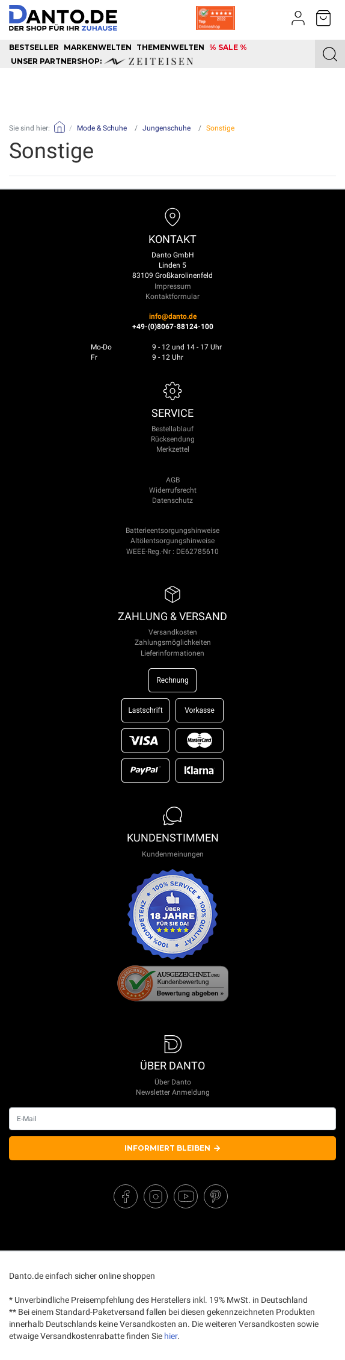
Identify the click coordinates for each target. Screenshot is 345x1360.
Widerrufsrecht (173, 490)
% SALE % (228, 47)
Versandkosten (172, 632)
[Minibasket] (323, 18)
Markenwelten (98, 47)
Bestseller (34, 47)
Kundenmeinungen (173, 854)
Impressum (172, 286)
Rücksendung (173, 439)
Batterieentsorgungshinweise (172, 530)
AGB (173, 480)
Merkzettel (172, 449)
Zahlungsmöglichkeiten (173, 642)
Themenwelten (170, 47)
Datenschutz (172, 500)
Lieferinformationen (172, 653)
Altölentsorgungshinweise (172, 541)
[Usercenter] (298, 18)
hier (170, 1336)
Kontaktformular (172, 296)
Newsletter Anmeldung (173, 1092)
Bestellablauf (172, 429)
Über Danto (172, 1082)
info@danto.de (173, 316)
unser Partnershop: (102, 61)
